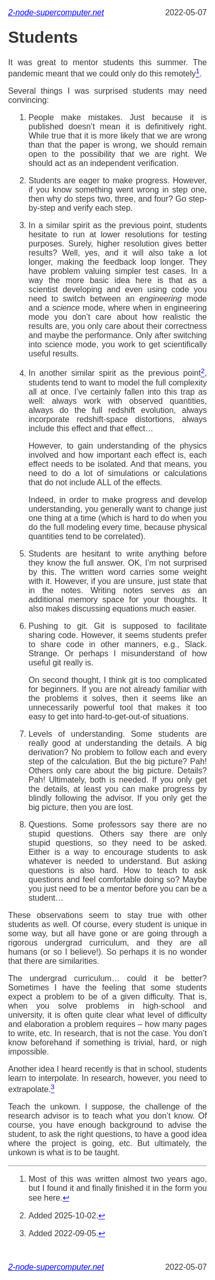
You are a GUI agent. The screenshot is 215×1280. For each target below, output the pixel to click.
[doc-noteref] (197, 73)
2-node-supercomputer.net (56, 12)
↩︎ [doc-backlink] (66, 1197)
